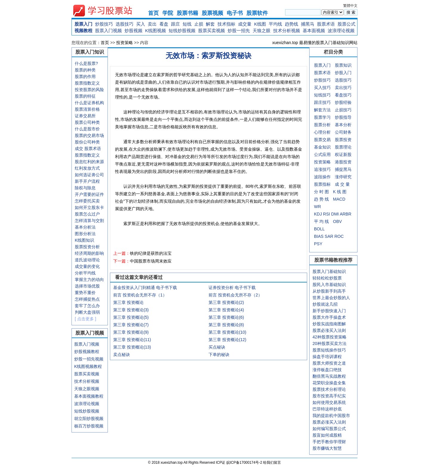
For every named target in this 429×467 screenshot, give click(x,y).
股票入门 (83, 23)
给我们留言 (272, 462)
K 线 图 (339, 191)
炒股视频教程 (86, 351)
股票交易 (322, 139)
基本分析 (343, 124)
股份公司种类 (87, 142)
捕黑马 (307, 23)
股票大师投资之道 (329, 363)
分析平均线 (85, 273)
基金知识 (322, 147)
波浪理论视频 (341, 30)
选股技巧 (124, 23)
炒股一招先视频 (88, 359)
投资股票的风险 (89, 89)
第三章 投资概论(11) (132, 339)
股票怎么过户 (87, 214)
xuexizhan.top (108, 10)
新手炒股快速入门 (329, 310)
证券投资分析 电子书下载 (232, 287)
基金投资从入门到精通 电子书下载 (145, 287)
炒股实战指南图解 (329, 323)
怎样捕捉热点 (87, 299)
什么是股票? (86, 63)
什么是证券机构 (89, 102)
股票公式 (346, 23)
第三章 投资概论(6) (226, 317)
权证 (339, 154)
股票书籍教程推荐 (333, 260)
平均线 (275, 23)
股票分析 (322, 124)
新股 (347, 154)
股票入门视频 (108, 30)
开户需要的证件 (89, 194)
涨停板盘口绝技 (327, 369)
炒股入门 (343, 72)
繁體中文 (350, 6)
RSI (326, 214)
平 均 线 (321, 221)
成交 (79, 148)
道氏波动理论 (87, 259)
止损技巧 (343, 109)
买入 (140, 23)
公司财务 (343, 132)
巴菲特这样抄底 (327, 409)
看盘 (163, 23)
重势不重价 (85, 292)
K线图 (260, 23)
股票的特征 (85, 96)
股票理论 (343, 147)
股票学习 (322, 117)
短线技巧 (322, 95)
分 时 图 (321, 191)
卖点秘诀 (121, 354)
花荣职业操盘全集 (329, 382)
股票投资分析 (87, 246)
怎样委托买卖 (87, 201)
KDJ (318, 214)
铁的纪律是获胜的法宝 (151, 253)
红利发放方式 (87, 168)
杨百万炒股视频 (88, 426)
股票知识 (343, 65)
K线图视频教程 (88, 366)
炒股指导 (343, 117)
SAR (329, 236)
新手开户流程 (87, 181)
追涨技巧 (322, 169)
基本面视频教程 (88, 396)
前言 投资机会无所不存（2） (235, 295)
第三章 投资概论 (128, 302)
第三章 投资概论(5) (131, 317)
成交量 (244, 23)
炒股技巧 (104, 23)
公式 (318, 154)
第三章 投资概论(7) (131, 324)
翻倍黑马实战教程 (329, 376)
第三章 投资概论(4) (226, 309)
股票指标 (322, 184)
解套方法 (322, 109)
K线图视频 (155, 30)
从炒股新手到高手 (329, 291)
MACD (339, 199)
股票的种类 (85, 70)
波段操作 (322, 176)
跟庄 (175, 23)
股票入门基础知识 (329, 271)
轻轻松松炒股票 (327, 278)
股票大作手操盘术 (329, 317)
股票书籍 (187, 13)
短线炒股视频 (182, 30)
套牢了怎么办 (87, 305)
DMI (335, 214)
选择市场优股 (87, 286)
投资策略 (124, 42)
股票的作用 (85, 76)
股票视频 (212, 13)
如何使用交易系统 (329, 402)
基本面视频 (314, 30)
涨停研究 (343, 176)
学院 (167, 13)
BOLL (319, 229)
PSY (318, 243)
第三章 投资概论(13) (132, 347)
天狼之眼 (262, 30)
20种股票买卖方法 (329, 343)
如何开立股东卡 (89, 207)
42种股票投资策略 (329, 337)
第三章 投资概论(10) (227, 332)
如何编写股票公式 (329, 428)
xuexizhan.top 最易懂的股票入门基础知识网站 (315, 42)
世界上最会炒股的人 (331, 297)
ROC (338, 236)
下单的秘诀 (219, 354)
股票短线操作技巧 (329, 350)
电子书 (235, 13)
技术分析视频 (286, 30)
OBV (337, 221)
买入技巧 (322, 87)
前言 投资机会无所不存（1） (140, 295)
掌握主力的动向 (89, 279)
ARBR (345, 214)
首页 (153, 13)
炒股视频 (133, 30)
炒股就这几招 (325, 304)
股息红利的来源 (89, 161)
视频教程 (83, 30)
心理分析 (322, 132)
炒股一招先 (239, 30)
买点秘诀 (217, 347)
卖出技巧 (343, 87)
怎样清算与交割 (89, 220)
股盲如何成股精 (327, 435)
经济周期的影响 (89, 253)
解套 (210, 23)
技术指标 (226, 23)
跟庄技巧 (322, 102)
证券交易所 (85, 115)
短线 (187, 23)
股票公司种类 (87, 122)
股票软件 (257, 13)
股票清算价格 (87, 109)
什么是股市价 (87, 128)
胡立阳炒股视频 (88, 418)
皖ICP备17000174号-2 (244, 462)
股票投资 (343, 139)
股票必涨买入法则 (329, 330)
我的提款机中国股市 (331, 415)
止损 (198, 23)
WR (317, 206)
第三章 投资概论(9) (131, 332)
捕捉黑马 (343, 169)
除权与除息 (85, 187)
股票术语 (326, 23)
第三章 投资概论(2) (226, 302)
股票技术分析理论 (329, 389)
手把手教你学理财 (329, 441)
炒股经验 (343, 102)
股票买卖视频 (211, 30)
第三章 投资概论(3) (131, 309)
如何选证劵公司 (89, 174)
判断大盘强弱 (87, 312)
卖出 (152, 23)
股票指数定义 (87, 83)
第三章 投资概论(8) (226, 324)
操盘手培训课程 (327, 356)
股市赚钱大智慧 (327, 448)
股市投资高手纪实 (329, 395)
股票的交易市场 (89, 135)
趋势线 (291, 23)
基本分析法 (85, 227)
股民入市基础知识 (329, 284)
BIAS (319, 236)
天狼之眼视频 (86, 388)
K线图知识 (84, 240)
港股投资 (343, 162)
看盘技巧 (343, 95)
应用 (326, 154)
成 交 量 (342, 184)
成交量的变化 (87, 266)
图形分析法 (85, 233)
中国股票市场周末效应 (151, 261)
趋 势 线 (321, 199)
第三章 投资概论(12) (227, 339)
